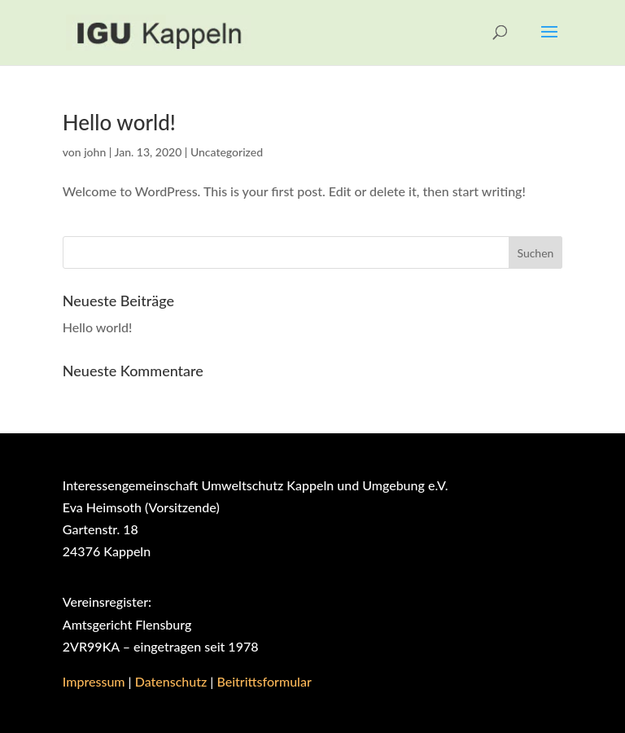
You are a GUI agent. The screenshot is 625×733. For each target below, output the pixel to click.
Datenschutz (171, 681)
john (95, 152)
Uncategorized (226, 152)
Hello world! (119, 122)
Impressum (94, 681)
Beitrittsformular (263, 681)
